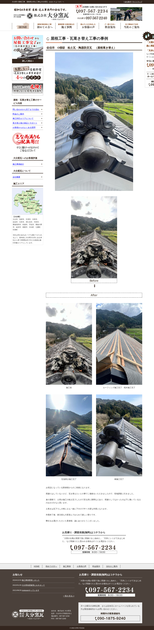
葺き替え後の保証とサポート (25, 123)
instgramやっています (30, 590)
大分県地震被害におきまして (33, 585)
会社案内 (128, 2)
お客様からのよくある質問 (24, 127)
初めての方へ (51, 566)
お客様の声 (81, 566)
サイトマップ (137, 2)
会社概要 (16, 177)
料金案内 (96, 566)
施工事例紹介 (18, 164)
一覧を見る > (68, 596)
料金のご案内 (18, 114)
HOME (36, 566)
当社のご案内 (112, 566)
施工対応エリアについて (23, 118)
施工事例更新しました (30, 580)
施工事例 (67, 566)
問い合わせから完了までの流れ (26, 109)
